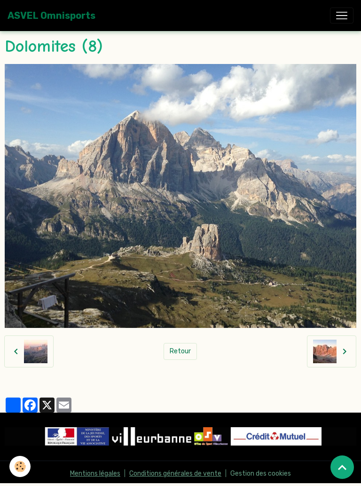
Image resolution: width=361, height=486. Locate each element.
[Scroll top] (342, 467)
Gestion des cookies (260, 474)
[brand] (51, 15)
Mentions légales (95, 474)
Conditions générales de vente (175, 474)
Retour (180, 351)
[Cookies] (20, 466)
